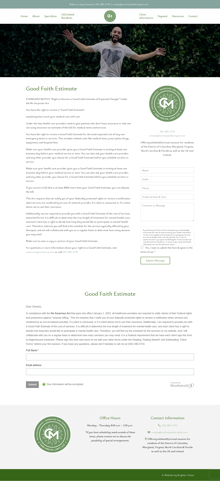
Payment (163, 16)
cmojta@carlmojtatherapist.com (130, 4)
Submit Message (155, 260)
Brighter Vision (185, 475)
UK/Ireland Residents (67, 16)
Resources (178, 16)
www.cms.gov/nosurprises (40, 252)
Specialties (50, 16)
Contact (193, 16)
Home (24, 16)
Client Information (146, 16)
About (36, 16)
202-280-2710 (102, 4)
